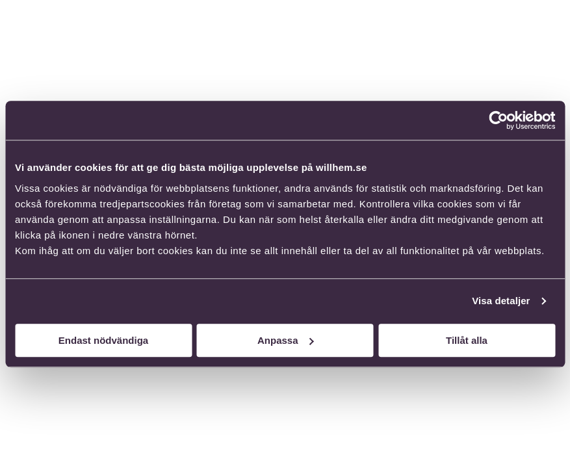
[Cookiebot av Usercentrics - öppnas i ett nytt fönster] (498, 120)
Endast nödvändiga (103, 340)
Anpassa (285, 340)
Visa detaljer (501, 300)
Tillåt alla (466, 340)
